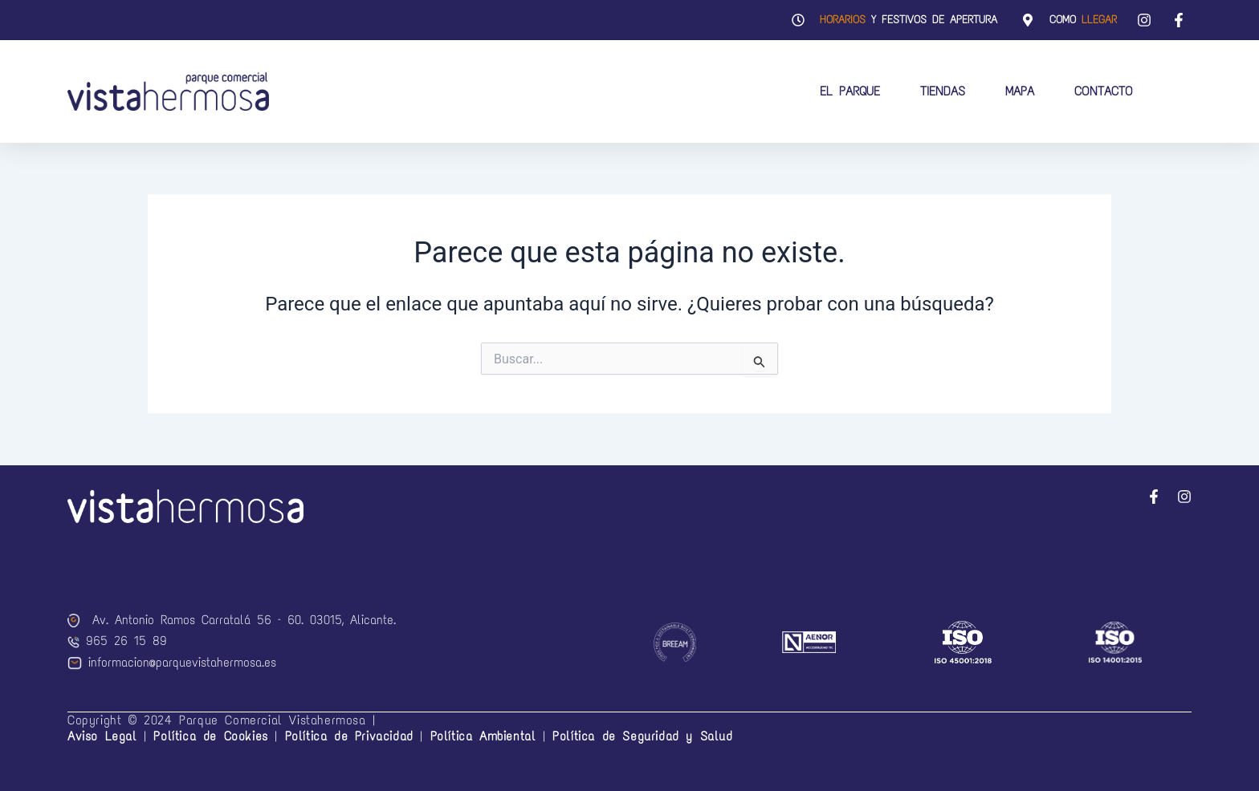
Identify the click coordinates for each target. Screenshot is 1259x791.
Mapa (1019, 91)
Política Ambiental (483, 736)
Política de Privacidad (349, 736)
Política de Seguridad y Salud (642, 736)
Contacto (1103, 91)
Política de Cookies (214, 736)
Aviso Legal (102, 736)
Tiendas (942, 91)
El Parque (850, 91)
